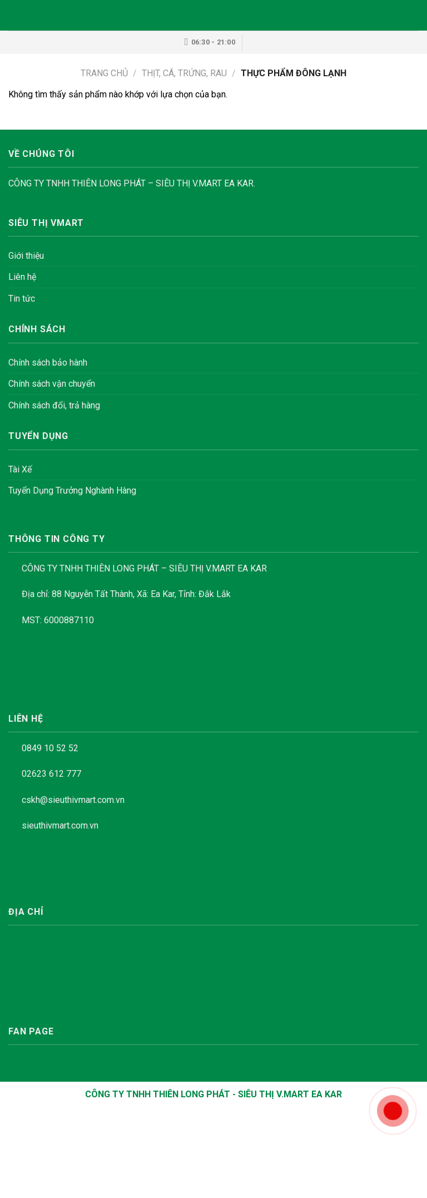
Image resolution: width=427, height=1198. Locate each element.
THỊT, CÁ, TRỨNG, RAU (184, 73)
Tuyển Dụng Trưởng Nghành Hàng (72, 490)
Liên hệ (22, 277)
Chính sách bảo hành (47, 362)
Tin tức (21, 298)
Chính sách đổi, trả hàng (54, 405)
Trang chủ (104, 73)
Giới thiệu (26, 255)
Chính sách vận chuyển (51, 383)
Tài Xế (20, 469)
